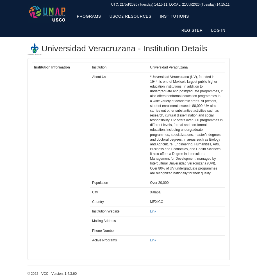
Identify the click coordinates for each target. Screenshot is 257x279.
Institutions (174, 16)
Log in (218, 30)
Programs (89, 16)
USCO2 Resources (130, 16)
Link (153, 211)
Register (192, 30)
